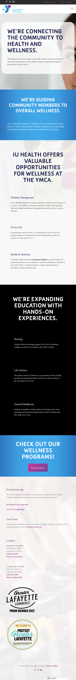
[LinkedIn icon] (14, 1)
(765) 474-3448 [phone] (65, 2)
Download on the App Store (17, 504)
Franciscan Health (39, 259)
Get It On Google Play (15, 509)
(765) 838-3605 (12, 554)
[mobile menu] (72, 8)
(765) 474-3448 (12, 575)
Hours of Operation (14, 557)
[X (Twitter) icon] (10, 1)
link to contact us (34, 527)
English (51, 678)
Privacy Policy (52, 666)
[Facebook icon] (6, 1)
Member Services (49, 2)
